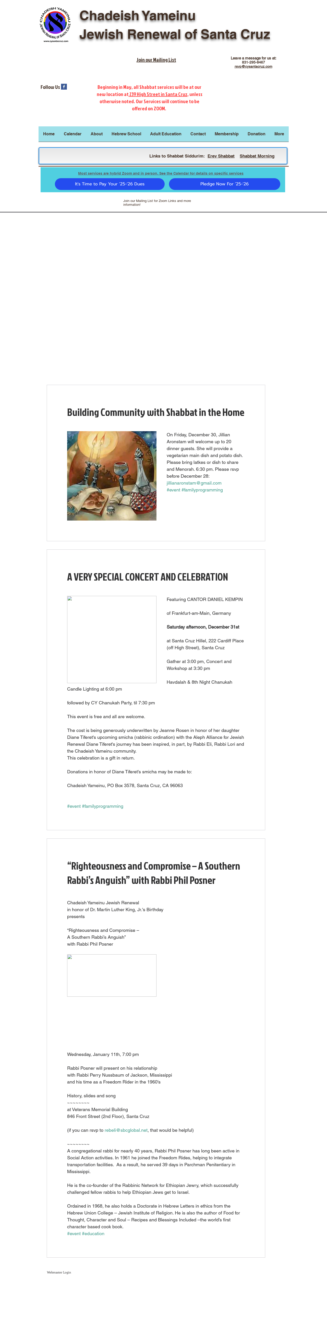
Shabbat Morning (257, 156)
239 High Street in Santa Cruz (158, 94)
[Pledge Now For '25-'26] (224, 184)
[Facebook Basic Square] (64, 87)
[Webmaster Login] (58, 1272)
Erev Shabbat (221, 156)
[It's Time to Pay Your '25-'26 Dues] (110, 184)
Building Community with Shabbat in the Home (155, 412)
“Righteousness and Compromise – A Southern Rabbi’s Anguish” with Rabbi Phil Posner (153, 873)
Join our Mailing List (156, 59)
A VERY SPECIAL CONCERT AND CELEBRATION (147, 577)
